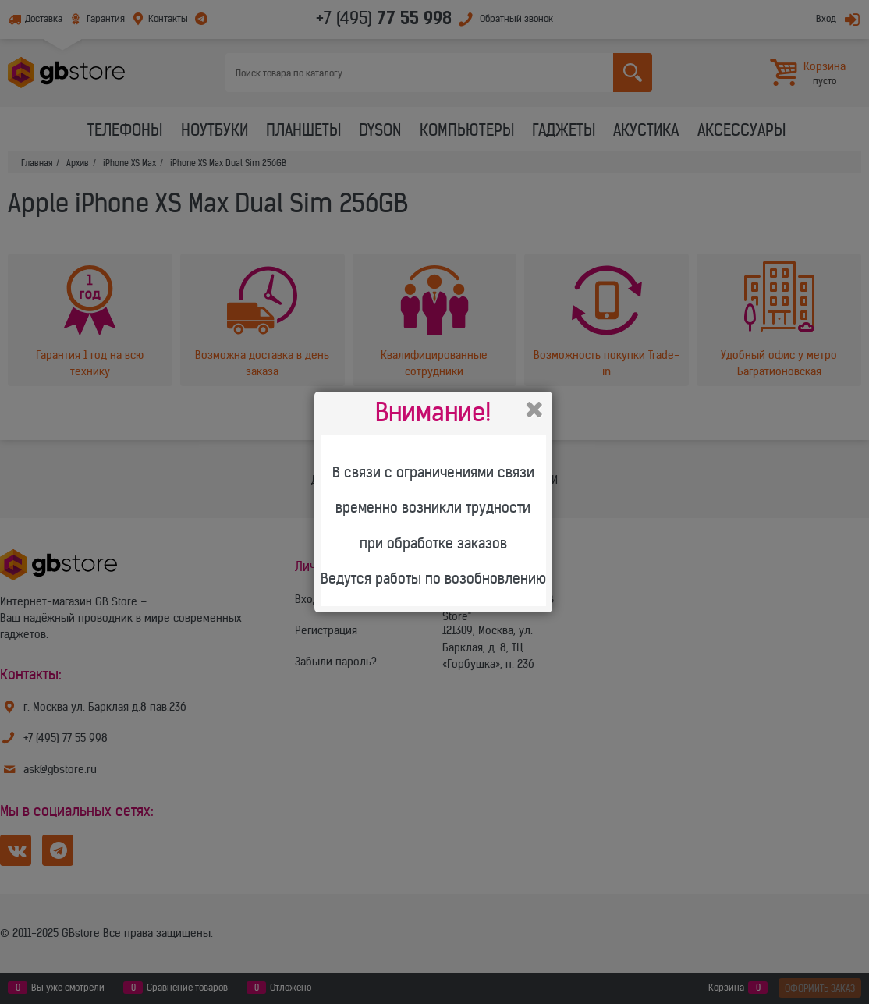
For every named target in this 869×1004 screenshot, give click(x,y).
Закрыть (534, 409)
